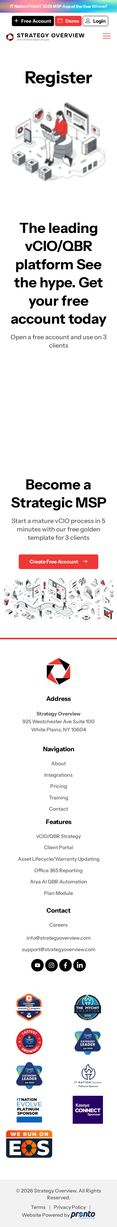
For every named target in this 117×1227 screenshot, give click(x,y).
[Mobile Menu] (106, 36)
